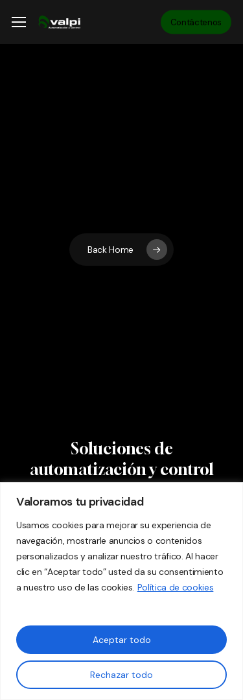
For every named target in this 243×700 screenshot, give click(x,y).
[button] (19, 22)
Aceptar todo (122, 640)
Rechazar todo (121, 675)
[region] (121, 591)
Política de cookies (175, 587)
